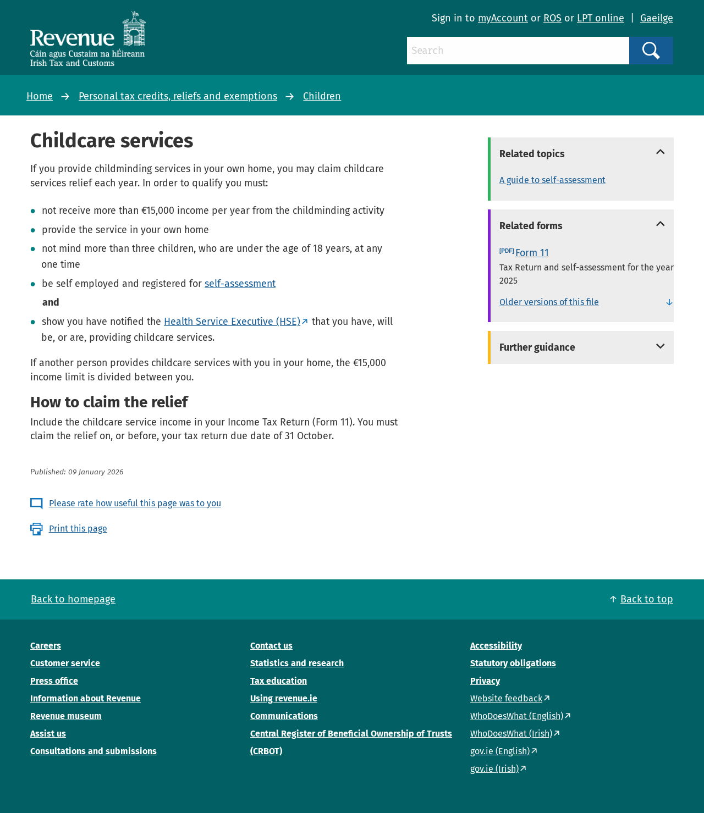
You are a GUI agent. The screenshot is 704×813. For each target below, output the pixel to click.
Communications (284, 716)
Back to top (646, 599)
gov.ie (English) (500, 751)
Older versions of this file (549, 302)
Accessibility (496, 645)
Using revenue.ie (283, 698)
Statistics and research (297, 663)
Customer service (65, 663)
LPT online (600, 18)
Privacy (485, 681)
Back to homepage (73, 599)
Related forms (531, 226)
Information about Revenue (85, 698)
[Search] (518, 50)
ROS (552, 18)
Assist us (48, 733)
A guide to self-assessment (552, 180)
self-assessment (240, 284)
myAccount (503, 18)
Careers (45, 645)
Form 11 (532, 253)
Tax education (278, 681)
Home (39, 96)
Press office (54, 681)
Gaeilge (656, 18)
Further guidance (537, 347)
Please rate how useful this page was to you (135, 503)
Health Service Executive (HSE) (232, 322)
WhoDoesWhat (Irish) (511, 733)
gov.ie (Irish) (494, 769)
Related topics (532, 154)
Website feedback (506, 698)
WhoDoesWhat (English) (516, 716)
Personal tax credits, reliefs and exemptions (178, 96)
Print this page (78, 528)
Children (322, 96)
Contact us (271, 645)
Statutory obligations (513, 663)
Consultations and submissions (93, 751)
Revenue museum (66, 716)
